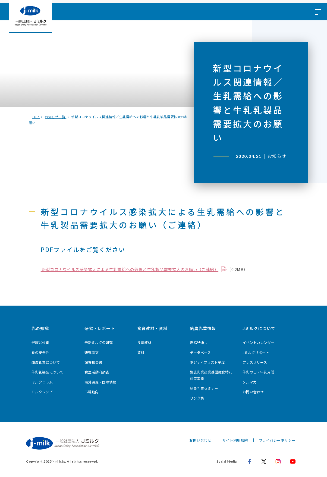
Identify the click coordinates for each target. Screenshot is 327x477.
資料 (140, 352)
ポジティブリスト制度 (207, 362)
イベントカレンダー (258, 342)
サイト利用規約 (235, 440)
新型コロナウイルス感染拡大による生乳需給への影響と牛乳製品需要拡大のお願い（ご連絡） (130, 269)
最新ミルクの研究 (98, 342)
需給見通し (198, 342)
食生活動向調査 (96, 372)
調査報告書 (93, 362)
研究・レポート (99, 328)
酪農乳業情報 (203, 328)
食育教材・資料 (152, 328)
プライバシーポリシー (277, 440)
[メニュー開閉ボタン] (317, 11)
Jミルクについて (259, 328)
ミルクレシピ (42, 391)
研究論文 (91, 352)
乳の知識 (40, 328)
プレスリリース (255, 362)
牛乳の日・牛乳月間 (258, 372)
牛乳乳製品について (47, 372)
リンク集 (197, 398)
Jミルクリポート (256, 352)
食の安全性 (40, 352)
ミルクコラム (42, 382)
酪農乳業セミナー (204, 388)
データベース (200, 352)
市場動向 (91, 391)
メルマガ (250, 382)
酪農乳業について (46, 362)
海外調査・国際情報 (100, 382)
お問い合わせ (253, 391)
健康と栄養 (40, 342)
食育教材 (144, 342)
